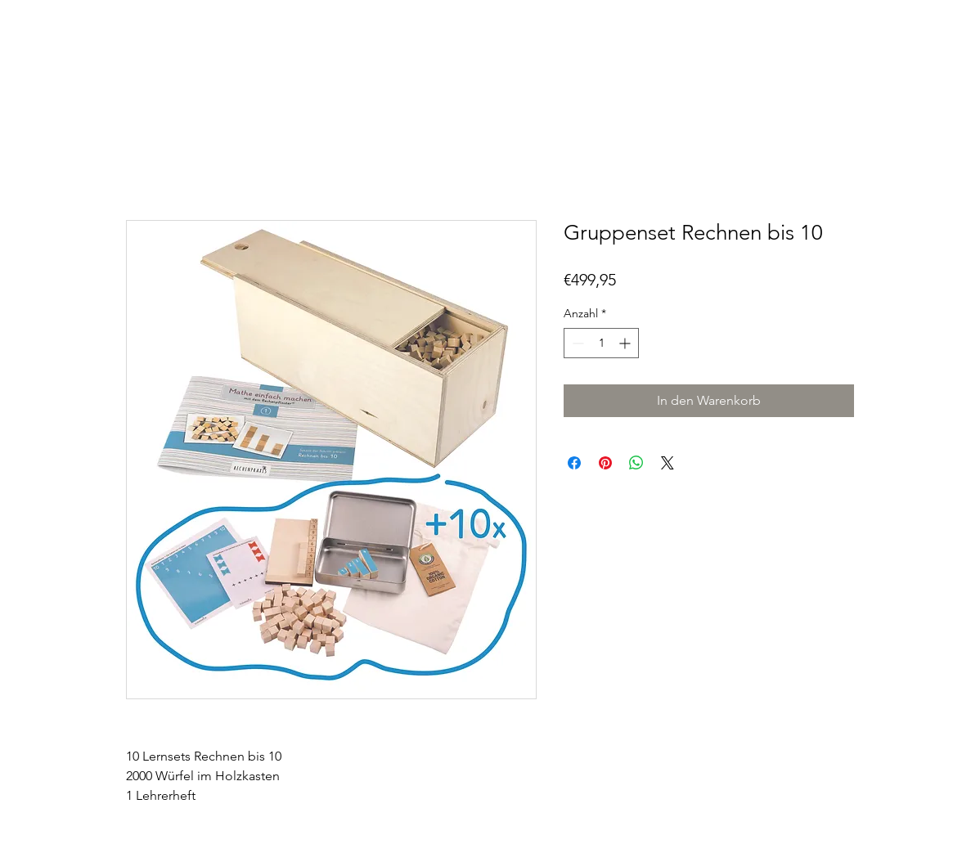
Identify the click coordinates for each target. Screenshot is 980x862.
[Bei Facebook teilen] (574, 463)
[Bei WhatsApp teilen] (636, 463)
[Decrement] (576, 343)
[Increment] (626, 343)
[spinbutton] (601, 343)
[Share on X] (667, 463)
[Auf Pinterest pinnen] (605, 463)
